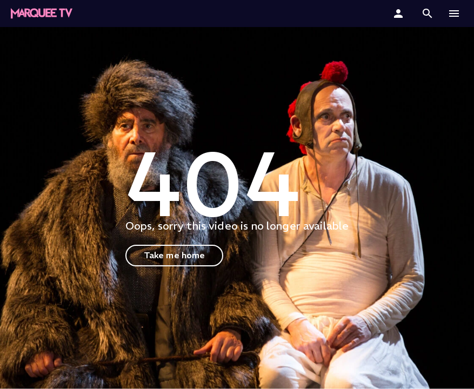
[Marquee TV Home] (41, 13)
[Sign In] (400, 13)
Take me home (174, 255)
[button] (427, 13)
